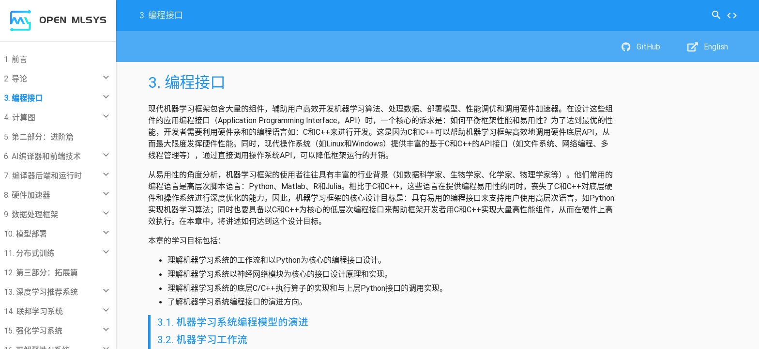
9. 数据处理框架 (31, 214)
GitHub (641, 46)
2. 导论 (15, 78)
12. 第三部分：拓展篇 (41, 272)
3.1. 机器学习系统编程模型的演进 (232, 322)
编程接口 (161, 15)
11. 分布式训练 (29, 253)
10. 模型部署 (25, 233)
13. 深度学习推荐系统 (41, 292)
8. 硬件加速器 (27, 195)
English (707, 46)
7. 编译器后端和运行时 (43, 175)
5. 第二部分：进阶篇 (39, 137)
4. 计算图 (19, 117)
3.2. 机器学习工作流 (202, 339)
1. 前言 (15, 59)
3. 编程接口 (23, 98)
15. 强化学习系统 (33, 330)
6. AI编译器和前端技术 (42, 156)
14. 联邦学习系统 (33, 311)
